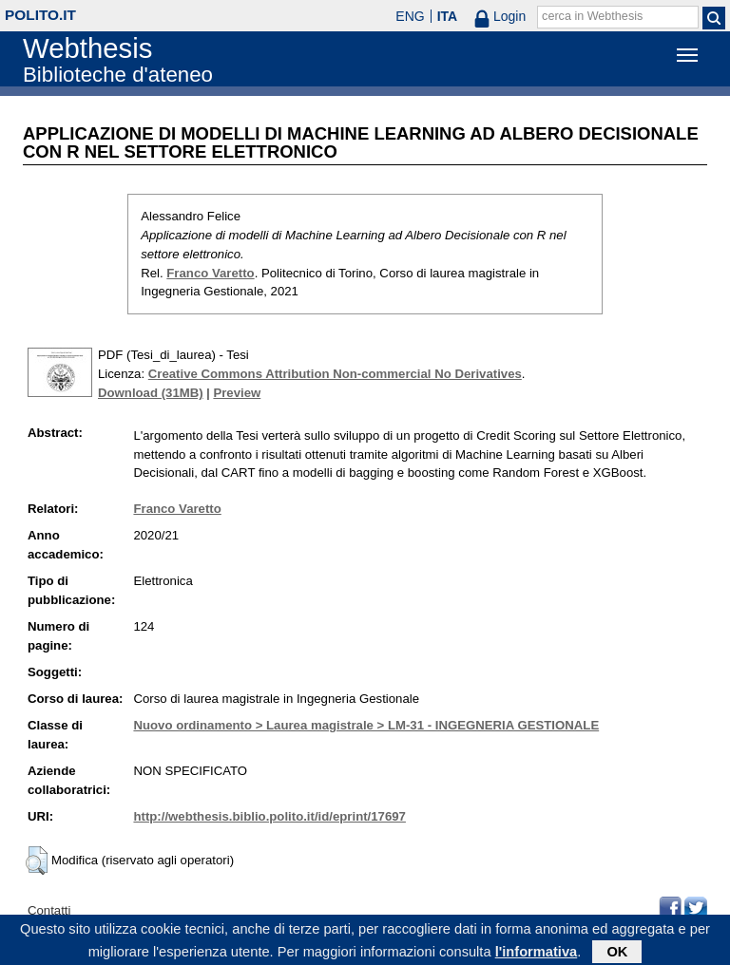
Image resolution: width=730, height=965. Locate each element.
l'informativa (536, 954)
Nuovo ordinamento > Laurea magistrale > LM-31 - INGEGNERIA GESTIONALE (366, 725)
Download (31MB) (150, 393)
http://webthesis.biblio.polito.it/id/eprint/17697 (269, 816)
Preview (236, 393)
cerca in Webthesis (592, 16)
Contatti (49, 910)
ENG (409, 16)
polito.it (40, 15)
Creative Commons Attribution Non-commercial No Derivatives (335, 374)
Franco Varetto (210, 273)
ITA (447, 16)
